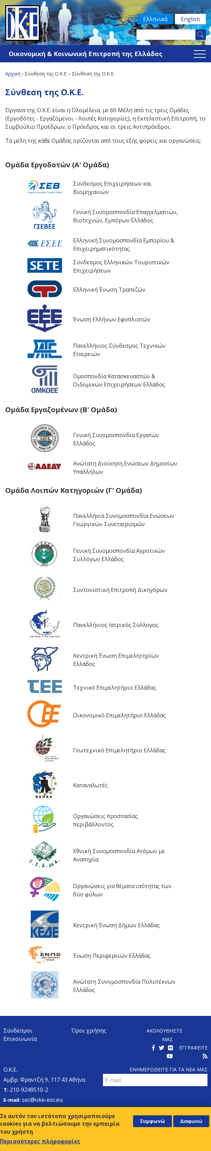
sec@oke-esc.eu (42, 1100)
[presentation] (155, 1101)
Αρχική (12, 73)
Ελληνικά (155, 19)
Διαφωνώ (191, 1123)
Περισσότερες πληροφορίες (40, 1143)
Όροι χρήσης (88, 1030)
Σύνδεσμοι (17, 1030)
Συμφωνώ (152, 1122)
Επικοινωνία (20, 1039)
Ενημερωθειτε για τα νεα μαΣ (169, 1069)
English (190, 19)
